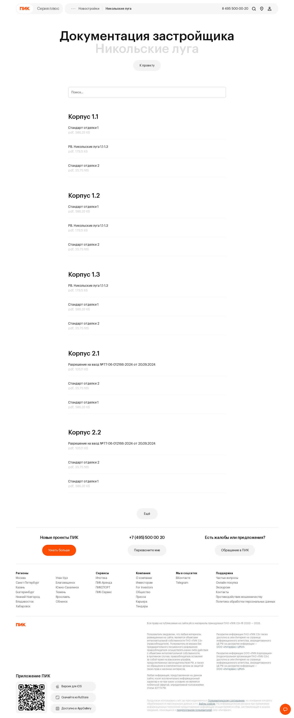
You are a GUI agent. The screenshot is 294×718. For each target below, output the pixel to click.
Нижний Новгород (28, 597)
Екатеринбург (25, 592)
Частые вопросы (227, 578)
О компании (144, 578)
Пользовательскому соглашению (226, 700)
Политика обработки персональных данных (245, 601)
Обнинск (62, 601)
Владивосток (25, 601)
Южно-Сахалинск (67, 587)
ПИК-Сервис (104, 592)
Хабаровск (23, 606)
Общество (143, 592)
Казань (20, 587)
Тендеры (142, 606)
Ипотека (101, 578)
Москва (21, 578)
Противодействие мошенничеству (239, 597)
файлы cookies (207, 704)
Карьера (141, 601)
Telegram (182, 582)
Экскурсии (223, 587)
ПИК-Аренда (104, 582)
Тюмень (61, 592)
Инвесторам (144, 582)
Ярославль (63, 597)
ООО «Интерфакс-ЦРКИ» (231, 647)
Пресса (141, 597)
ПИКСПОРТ (103, 587)
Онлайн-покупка (227, 582)
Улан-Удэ (62, 578)
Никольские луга (118, 8)
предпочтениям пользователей (194, 710)
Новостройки (88, 8)
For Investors (144, 587)
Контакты (222, 592)
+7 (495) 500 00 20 (147, 538)
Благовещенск (65, 582)
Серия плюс (48, 9)
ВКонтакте (183, 578)
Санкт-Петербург (27, 582)
